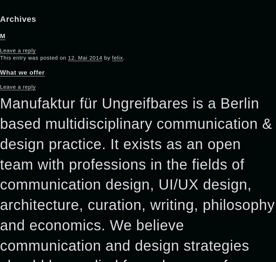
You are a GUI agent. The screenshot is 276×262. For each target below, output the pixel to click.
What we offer (22, 72)
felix (117, 58)
